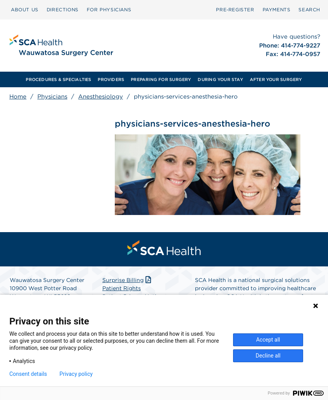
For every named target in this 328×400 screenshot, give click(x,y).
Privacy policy (76, 374)
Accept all (268, 340)
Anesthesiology (100, 96)
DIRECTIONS (63, 9)
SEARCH (309, 9)
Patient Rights (121, 288)
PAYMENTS (277, 9)
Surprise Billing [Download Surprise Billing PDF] (127, 280)
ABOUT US (25, 9)
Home (17, 96)
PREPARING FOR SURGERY (161, 79)
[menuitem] (25, 9)
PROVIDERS (111, 79)
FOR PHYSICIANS (109, 9)
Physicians (52, 96)
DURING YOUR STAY (220, 79)
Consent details (28, 374)
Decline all (268, 355)
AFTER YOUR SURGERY (276, 79)
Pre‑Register (235, 9)
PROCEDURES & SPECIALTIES (58, 79)
